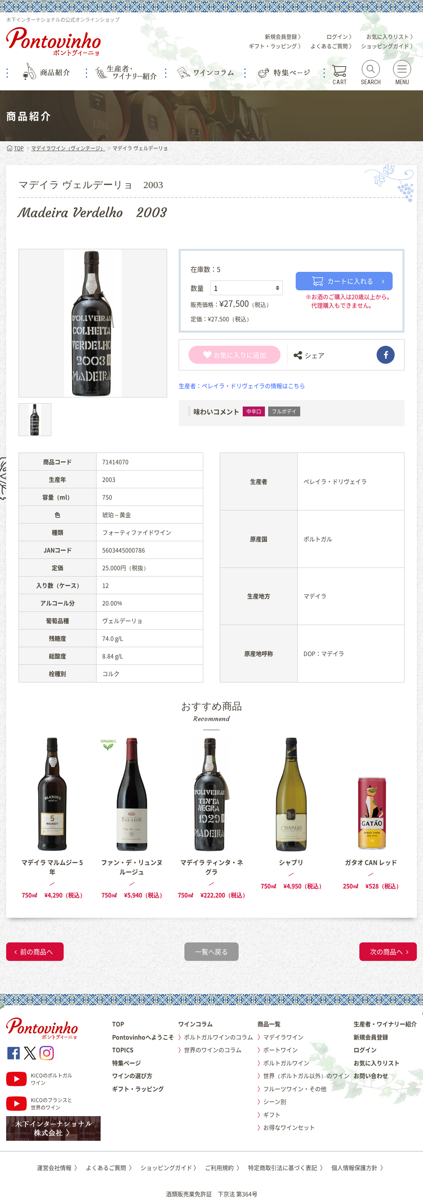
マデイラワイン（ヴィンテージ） (68, 148)
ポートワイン (280, 1049)
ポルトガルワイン (286, 1063)
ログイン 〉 (340, 36)
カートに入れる (342, 281)
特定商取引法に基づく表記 (287, 1167)
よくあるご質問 (110, 1167)
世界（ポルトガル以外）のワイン (306, 1075)
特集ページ (126, 1063)
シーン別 (274, 1101)
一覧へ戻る (211, 951)
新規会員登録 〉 (284, 36)
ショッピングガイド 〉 (388, 46)
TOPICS (122, 1049)
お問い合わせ (371, 1075)
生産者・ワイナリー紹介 (385, 1024)
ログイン (365, 1049)
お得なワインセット (289, 1127)
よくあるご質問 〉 (332, 46)
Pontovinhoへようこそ (143, 1037)
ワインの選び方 (132, 1075)
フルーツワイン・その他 (294, 1089)
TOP (15, 148)
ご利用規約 (223, 1167)
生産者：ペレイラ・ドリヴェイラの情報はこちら (242, 385)
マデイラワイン (283, 1037)
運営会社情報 (58, 1167)
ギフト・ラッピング (138, 1089)
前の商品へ (36, 951)
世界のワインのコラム (212, 1049)
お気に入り (224, 355)
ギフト (271, 1114)
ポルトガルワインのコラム (218, 1037)
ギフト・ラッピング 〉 (276, 46)
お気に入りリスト (377, 1063)
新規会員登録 (371, 1037)
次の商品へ (386, 951)
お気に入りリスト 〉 (391, 36)
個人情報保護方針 (358, 1167)
